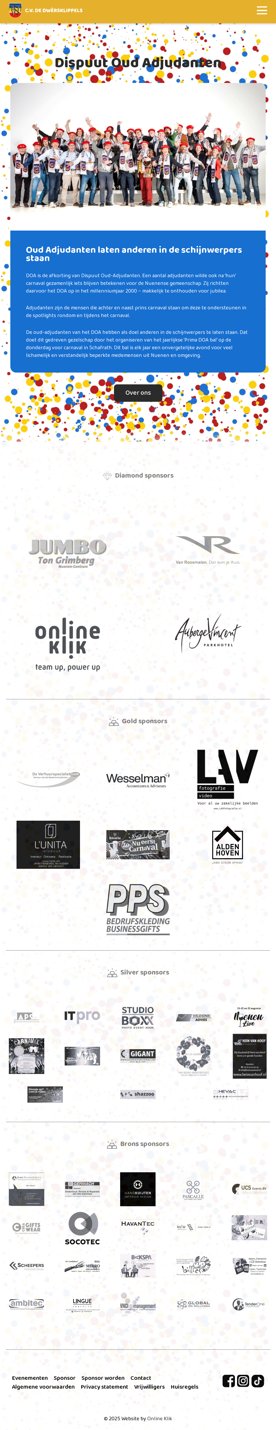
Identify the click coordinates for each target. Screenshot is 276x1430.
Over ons (138, 393)
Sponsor (65, 1378)
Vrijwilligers (149, 1387)
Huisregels (184, 1387)
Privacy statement (104, 1387)
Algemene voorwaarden (43, 1387)
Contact (140, 1378)
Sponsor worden (103, 1378)
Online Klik (159, 1419)
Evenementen (30, 1378)
